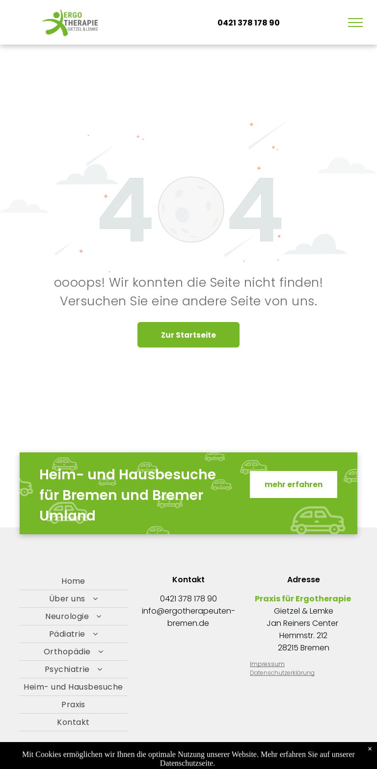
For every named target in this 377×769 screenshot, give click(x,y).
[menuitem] (73, 581)
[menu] (355, 22)
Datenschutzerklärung (282, 673)
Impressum (267, 664)
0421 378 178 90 (188, 598)
